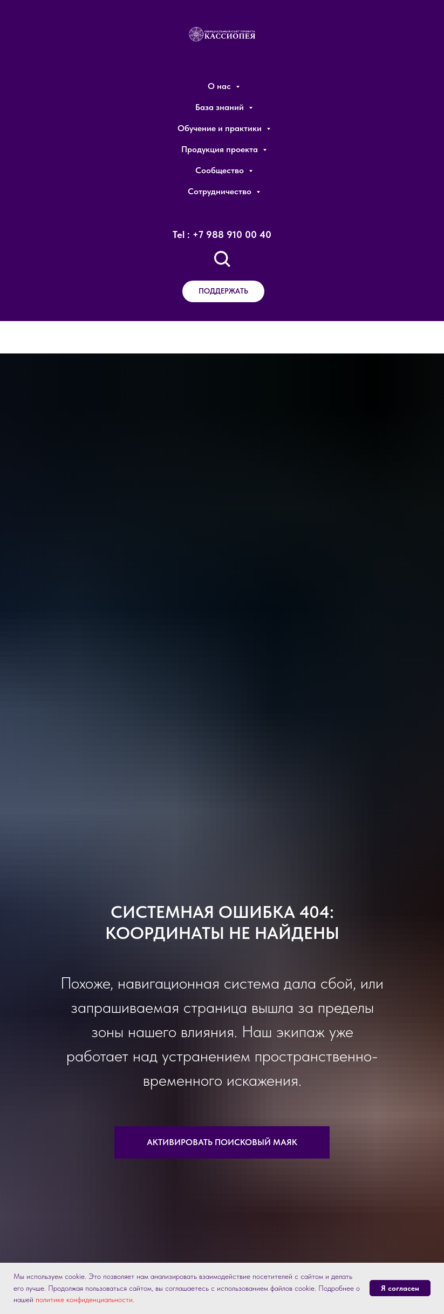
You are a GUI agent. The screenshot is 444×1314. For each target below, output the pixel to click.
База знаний (220, 107)
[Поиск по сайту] (222, 259)
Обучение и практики (220, 128)
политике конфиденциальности (84, 1299)
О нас (220, 86)
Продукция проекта (220, 149)
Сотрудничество (221, 191)
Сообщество (220, 170)
